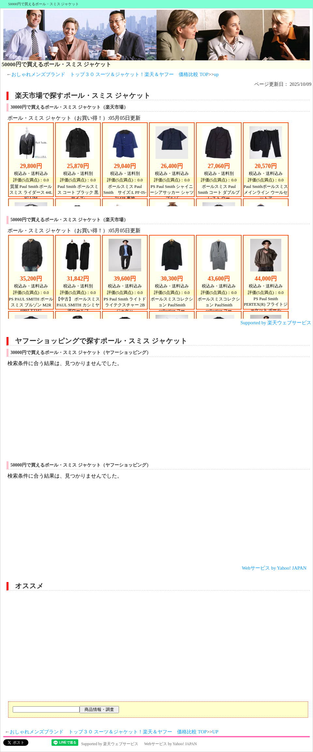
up (216, 74)
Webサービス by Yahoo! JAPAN (274, 568)
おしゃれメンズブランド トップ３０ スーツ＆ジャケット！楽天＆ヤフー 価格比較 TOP (110, 74)
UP (215, 731)
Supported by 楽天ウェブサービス (276, 322)
